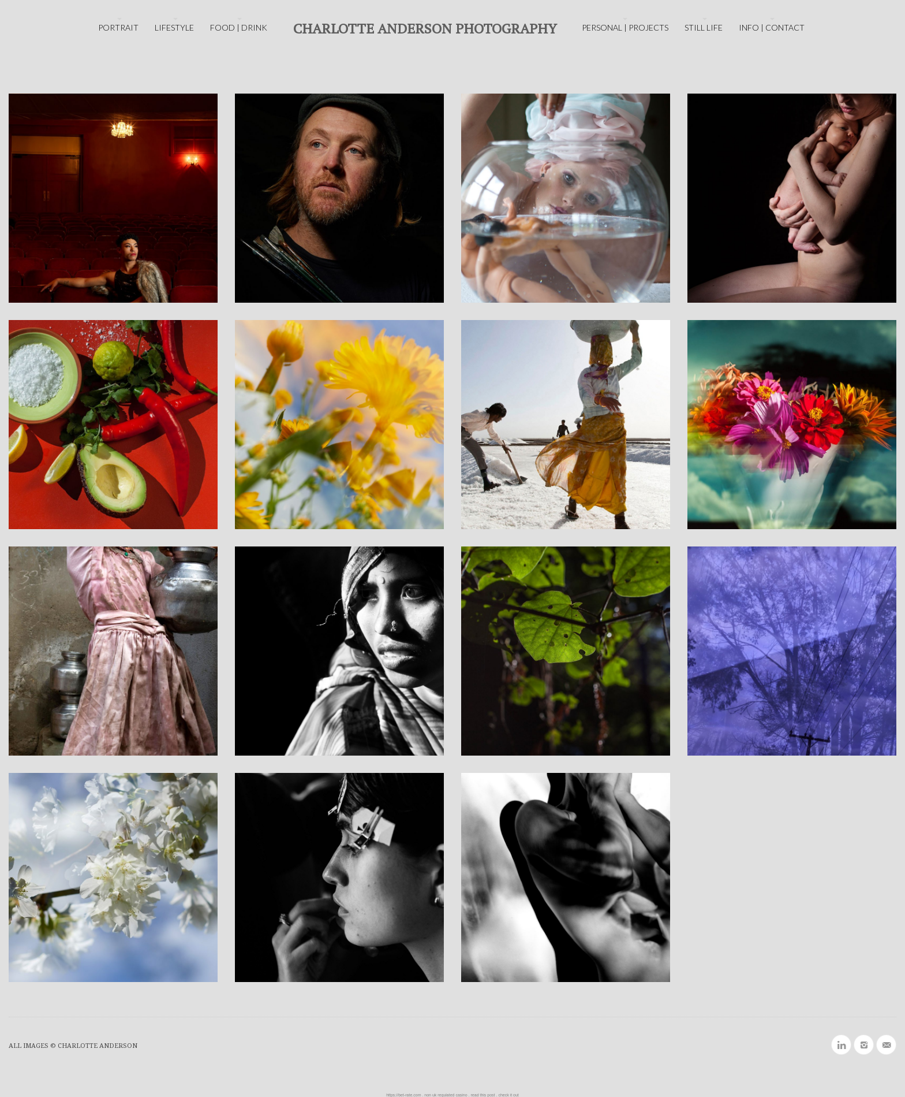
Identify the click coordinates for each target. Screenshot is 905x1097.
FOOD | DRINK (238, 27)
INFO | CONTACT (772, 27)
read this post (483, 1095)
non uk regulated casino (445, 1095)
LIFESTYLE (174, 27)
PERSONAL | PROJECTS (625, 27)
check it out (508, 1095)
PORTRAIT (118, 27)
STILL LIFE (704, 27)
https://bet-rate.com (403, 1095)
